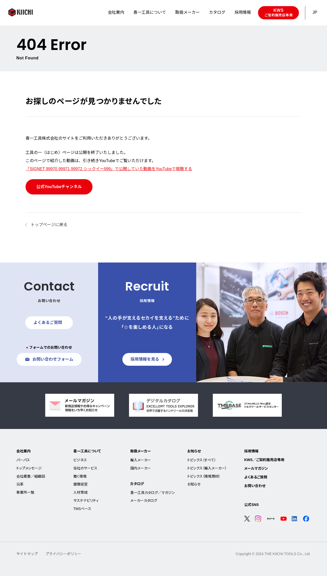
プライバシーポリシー (63, 554)
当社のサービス (85, 468)
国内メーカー (140, 468)
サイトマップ (27, 554)
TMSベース (82, 509)
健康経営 (80, 484)
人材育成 (80, 492)
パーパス (23, 460)
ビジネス (80, 460)
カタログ (137, 484)
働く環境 (80, 476)
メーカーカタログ (143, 501)
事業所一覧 (25, 492)
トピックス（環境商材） (203, 476)
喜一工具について (87, 451)
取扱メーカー (140, 451)
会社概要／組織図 (30, 476)
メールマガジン (256, 468)
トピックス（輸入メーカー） (207, 468)
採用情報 (251, 451)
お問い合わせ (254, 486)
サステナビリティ (86, 501)
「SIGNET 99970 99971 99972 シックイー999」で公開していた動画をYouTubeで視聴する (109, 169)
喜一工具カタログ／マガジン (152, 493)
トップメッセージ (29, 468)
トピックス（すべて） (201, 460)
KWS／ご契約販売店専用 (264, 460)
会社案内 (23, 451)
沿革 (20, 484)
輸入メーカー (140, 460)
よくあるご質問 (255, 477)
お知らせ (194, 451)
